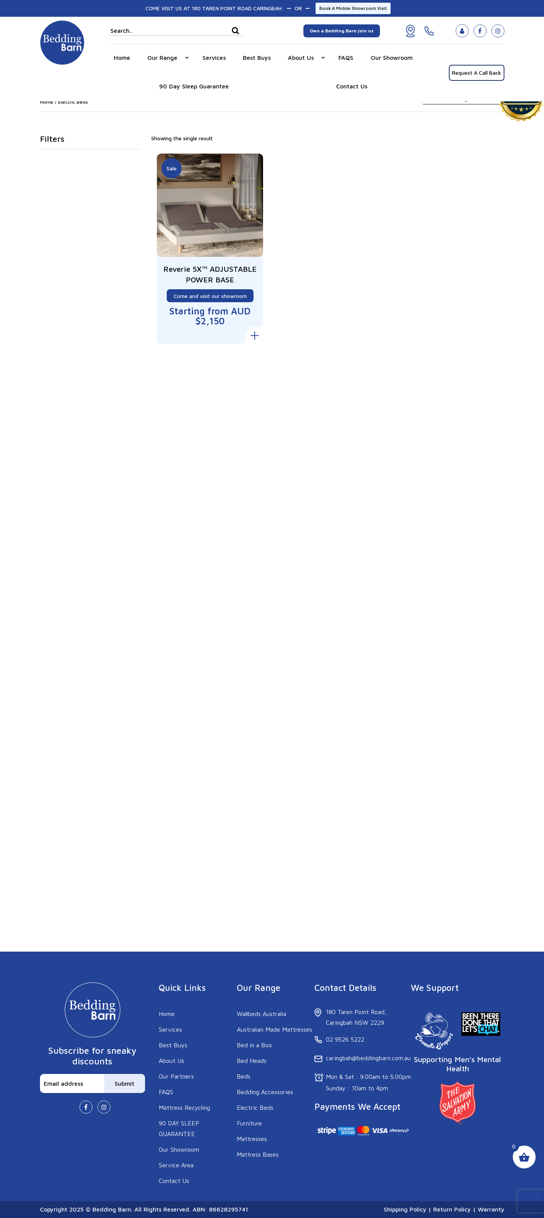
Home (122, 57)
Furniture (249, 1123)
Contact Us (351, 86)
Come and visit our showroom (210, 294)
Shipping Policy (405, 1209)
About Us (301, 57)
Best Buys (257, 57)
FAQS (345, 57)
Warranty (490, 1209)
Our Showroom (392, 57)
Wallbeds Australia (261, 1013)
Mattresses (252, 1138)
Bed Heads (251, 1060)
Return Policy (452, 1209)
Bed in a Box (254, 1045)
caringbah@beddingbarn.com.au (368, 1058)
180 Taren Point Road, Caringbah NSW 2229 (356, 1017)
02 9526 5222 (345, 1039)
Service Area (176, 1165)
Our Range (162, 57)
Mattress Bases (258, 1154)
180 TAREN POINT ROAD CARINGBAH (237, 8)
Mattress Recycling (184, 1107)
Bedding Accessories (265, 1091)
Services (214, 57)
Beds (243, 1076)
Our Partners (176, 1076)
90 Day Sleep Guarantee (194, 86)
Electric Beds (255, 1107)
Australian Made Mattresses (274, 1029)
